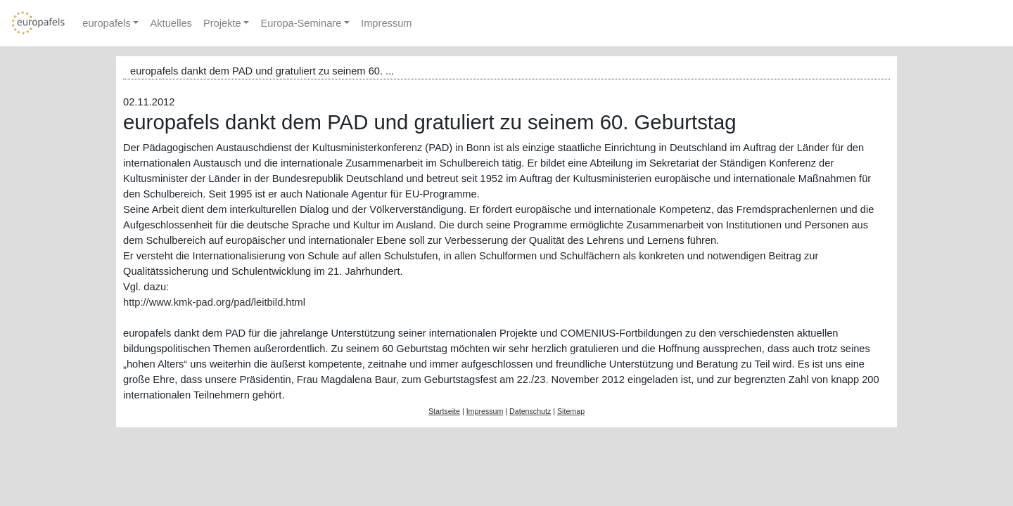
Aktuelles (170, 23)
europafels (106, 23)
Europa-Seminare (300, 23)
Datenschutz (530, 411)
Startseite (444, 411)
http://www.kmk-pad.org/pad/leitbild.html (214, 302)
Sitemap (571, 411)
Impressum (386, 23)
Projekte (222, 23)
